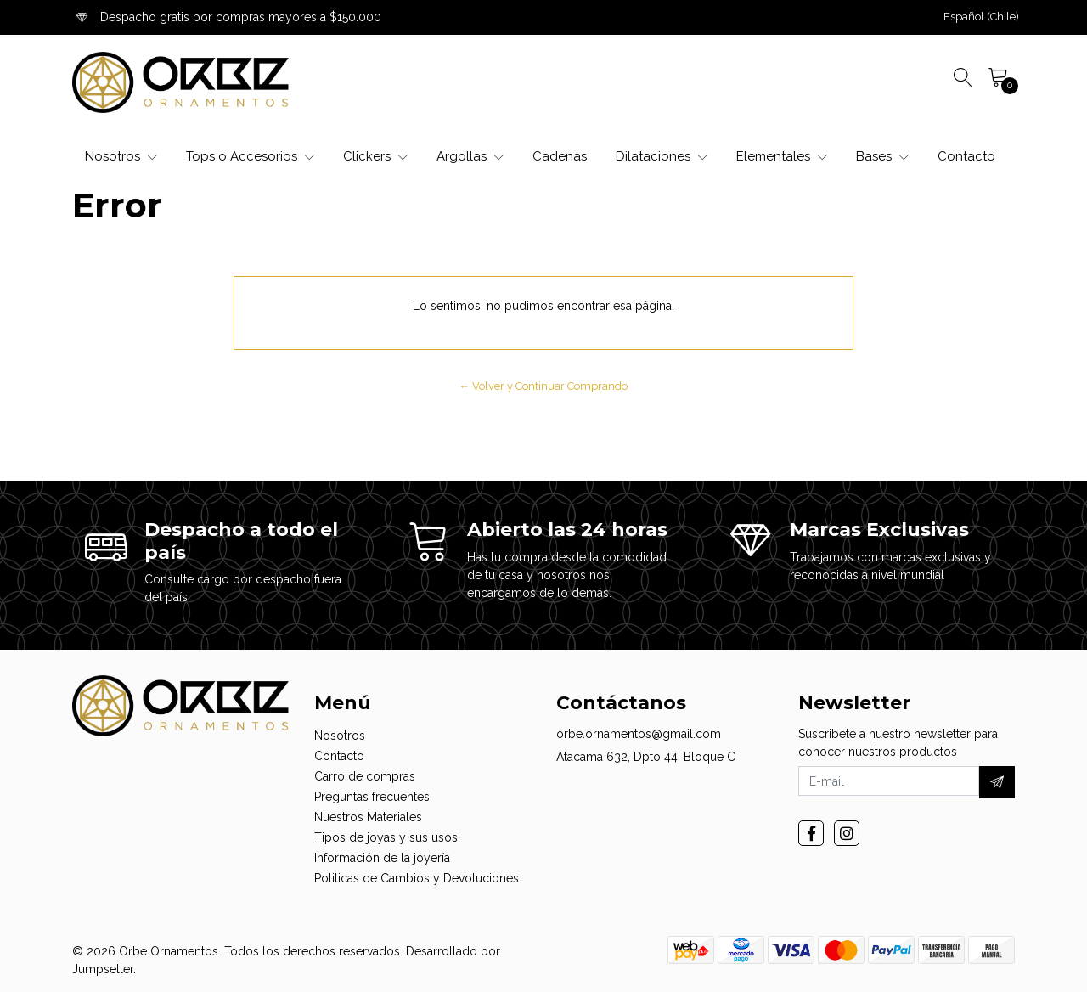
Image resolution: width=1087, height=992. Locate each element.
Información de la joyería (382, 858)
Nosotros (121, 156)
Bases (882, 156)
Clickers (375, 156)
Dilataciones (661, 156)
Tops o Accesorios (250, 156)
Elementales (781, 156)
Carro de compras (364, 776)
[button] (981, 16)
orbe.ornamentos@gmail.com (638, 734)
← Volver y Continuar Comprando (543, 386)
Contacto (966, 156)
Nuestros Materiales (368, 817)
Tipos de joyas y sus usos (386, 837)
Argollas (470, 156)
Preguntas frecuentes (372, 796)
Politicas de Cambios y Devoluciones (416, 878)
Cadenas (559, 156)
